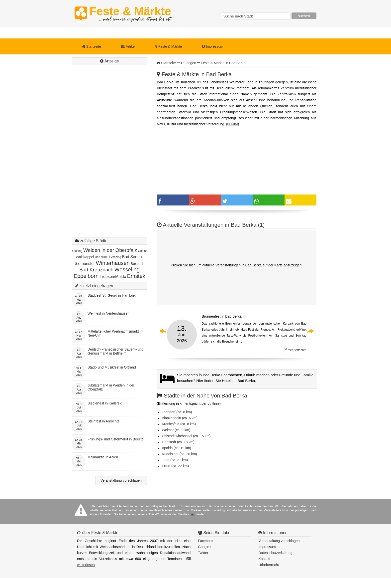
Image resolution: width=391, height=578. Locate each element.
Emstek (136, 276)
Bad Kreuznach (96, 269)
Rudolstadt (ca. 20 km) (179, 454)
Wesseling (127, 269)
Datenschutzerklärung (275, 553)
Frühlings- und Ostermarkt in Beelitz (115, 439)
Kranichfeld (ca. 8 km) (179, 424)
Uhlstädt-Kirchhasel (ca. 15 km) (186, 436)
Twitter (203, 553)
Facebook (205, 541)
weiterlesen (86, 565)
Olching (77, 251)
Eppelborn (86, 276)
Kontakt (264, 559)
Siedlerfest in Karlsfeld (105, 403)
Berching (115, 257)
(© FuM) (232, 124)
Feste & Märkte (130, 13)
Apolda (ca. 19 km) (176, 448)
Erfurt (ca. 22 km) (175, 466)
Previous (163, 331)
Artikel (128, 46)
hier (192, 514)
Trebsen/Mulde (112, 276)
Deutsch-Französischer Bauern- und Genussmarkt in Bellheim (116, 351)
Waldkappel (85, 257)
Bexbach (137, 264)
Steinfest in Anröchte (103, 421)
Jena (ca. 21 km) (175, 460)
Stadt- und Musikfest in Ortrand (112, 367)
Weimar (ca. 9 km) (176, 430)
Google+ (204, 547)
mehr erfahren (295, 350)
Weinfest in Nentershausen (108, 313)
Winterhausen (113, 263)
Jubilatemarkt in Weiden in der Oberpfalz (111, 387)
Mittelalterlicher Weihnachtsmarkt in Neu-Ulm (115, 333)
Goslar (142, 251)
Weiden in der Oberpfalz (110, 250)
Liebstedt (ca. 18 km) (178, 442)
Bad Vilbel (101, 257)
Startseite (91, 46)
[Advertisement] (109, 156)
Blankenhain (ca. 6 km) (179, 418)
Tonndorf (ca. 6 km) (177, 412)
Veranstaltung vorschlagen (121, 480)
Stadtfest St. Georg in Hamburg (112, 295)
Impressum (212, 46)
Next (310, 331)
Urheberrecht (268, 565)
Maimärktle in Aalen (103, 457)
